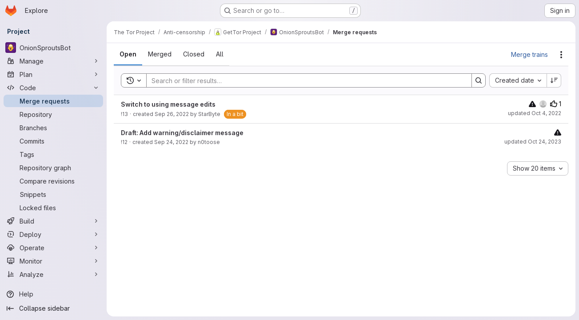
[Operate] (53, 247)
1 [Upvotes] (555, 104)
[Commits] (53, 141)
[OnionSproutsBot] (53, 47)
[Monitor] (53, 261)
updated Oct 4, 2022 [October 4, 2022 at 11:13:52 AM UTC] (534, 113)
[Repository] (53, 114)
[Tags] (53, 154)
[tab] (128, 54)
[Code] (53, 87)
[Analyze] (53, 274)
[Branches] (53, 127)
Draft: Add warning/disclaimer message (182, 132)
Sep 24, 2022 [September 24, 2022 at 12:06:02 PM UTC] (171, 142)
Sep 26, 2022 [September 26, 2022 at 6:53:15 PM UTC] (172, 114)
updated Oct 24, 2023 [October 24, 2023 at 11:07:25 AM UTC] (532, 141)
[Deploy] (53, 234)
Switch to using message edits (168, 104)
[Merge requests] (53, 101)
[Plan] (53, 74)
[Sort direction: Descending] (554, 80)
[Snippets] (53, 194)
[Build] (53, 221)
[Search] (305, 80)
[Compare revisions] (53, 181)
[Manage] (53, 61)
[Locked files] (53, 207)
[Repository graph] (53, 167)
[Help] (53, 294)
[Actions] (561, 55)
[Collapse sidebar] (53, 308)
